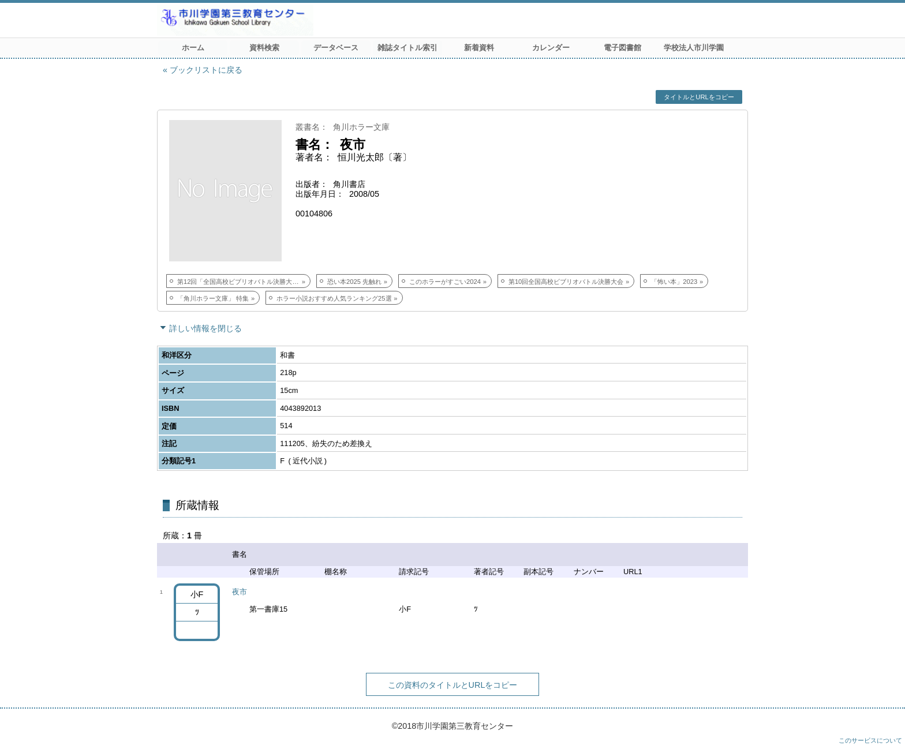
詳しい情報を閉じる (205, 328)
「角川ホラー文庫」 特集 (213, 298)
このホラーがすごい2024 (445, 281)
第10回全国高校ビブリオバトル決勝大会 (565, 281)
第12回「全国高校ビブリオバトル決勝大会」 (241, 281)
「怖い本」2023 (674, 281)
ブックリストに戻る (206, 69)
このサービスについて (870, 740)
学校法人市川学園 (694, 47)
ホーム (193, 47)
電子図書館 (622, 47)
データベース (335, 47)
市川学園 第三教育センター (278, 20)
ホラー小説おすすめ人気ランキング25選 (333, 298)
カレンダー (551, 47)
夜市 (239, 591)
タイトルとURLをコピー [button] (699, 96)
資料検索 (264, 47)
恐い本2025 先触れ (354, 281)
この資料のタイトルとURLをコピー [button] (453, 685)
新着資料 (479, 47)
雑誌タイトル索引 (407, 47)
